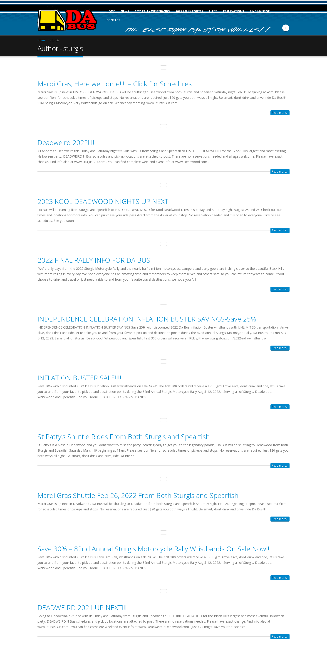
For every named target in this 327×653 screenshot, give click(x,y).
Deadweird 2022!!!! (65, 141)
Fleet (213, 11)
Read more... (280, 112)
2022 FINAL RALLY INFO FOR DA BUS (93, 258)
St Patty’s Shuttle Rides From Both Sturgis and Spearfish (123, 433)
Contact (113, 20)
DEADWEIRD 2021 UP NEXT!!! (82, 602)
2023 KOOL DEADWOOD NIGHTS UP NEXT (102, 200)
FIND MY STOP (260, 11)
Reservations (233, 11)
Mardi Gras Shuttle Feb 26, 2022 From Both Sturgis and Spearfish (137, 491)
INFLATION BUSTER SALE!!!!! (80, 374)
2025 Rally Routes (189, 11)
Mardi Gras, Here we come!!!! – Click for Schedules (114, 83)
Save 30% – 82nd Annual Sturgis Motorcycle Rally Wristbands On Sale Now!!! (154, 544)
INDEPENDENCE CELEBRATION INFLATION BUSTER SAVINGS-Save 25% (146, 316)
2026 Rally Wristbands (152, 11)
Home (111, 11)
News (125, 11)
